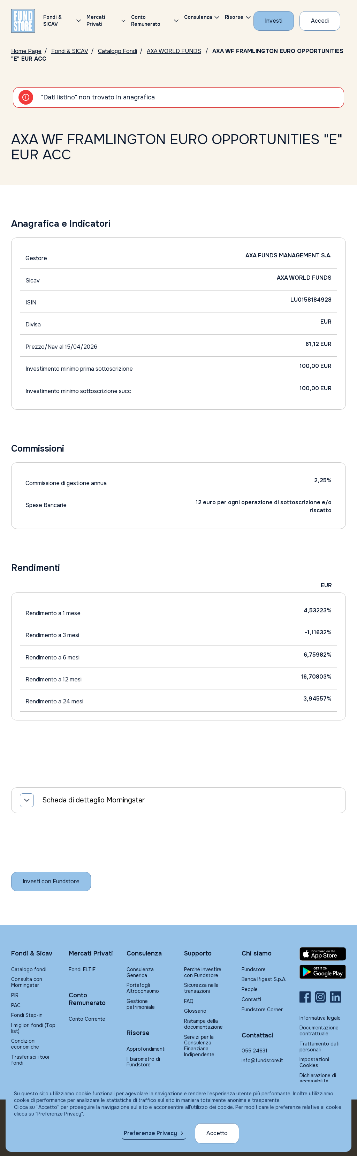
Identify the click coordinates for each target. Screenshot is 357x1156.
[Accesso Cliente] (319, 21)
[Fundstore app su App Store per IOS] (322, 954)
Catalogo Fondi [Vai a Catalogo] (117, 51)
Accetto (217, 1133)
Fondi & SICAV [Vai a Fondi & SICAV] (69, 51)
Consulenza (198, 17)
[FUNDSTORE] (23, 21)
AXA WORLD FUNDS (174, 51)
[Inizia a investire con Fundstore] (51, 881)
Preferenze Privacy (150, 1133)
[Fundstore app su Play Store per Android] (322, 972)
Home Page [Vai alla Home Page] (26, 51)
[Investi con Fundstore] (273, 21)
